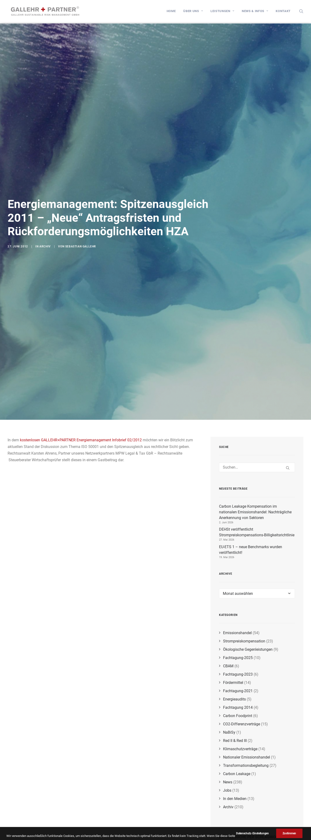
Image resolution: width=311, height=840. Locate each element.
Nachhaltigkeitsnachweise (286, 790)
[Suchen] (257, 396)
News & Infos (255, 12)
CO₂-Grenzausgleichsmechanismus (244, 797)
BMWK (255, 824)
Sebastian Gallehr (80, 230)
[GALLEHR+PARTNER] (47, 11)
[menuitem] (171, 11)
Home (171, 12)
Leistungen (222, 12)
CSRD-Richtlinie (275, 808)
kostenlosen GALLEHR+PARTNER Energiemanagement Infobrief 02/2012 (81, 369)
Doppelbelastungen (247, 790)
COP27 (239, 825)
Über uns (193, 12)
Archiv (45, 230)
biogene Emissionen (245, 808)
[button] (301, 11)
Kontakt (283, 12)
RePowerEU (264, 813)
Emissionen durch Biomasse (254, 834)
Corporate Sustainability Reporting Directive (254, 819)
